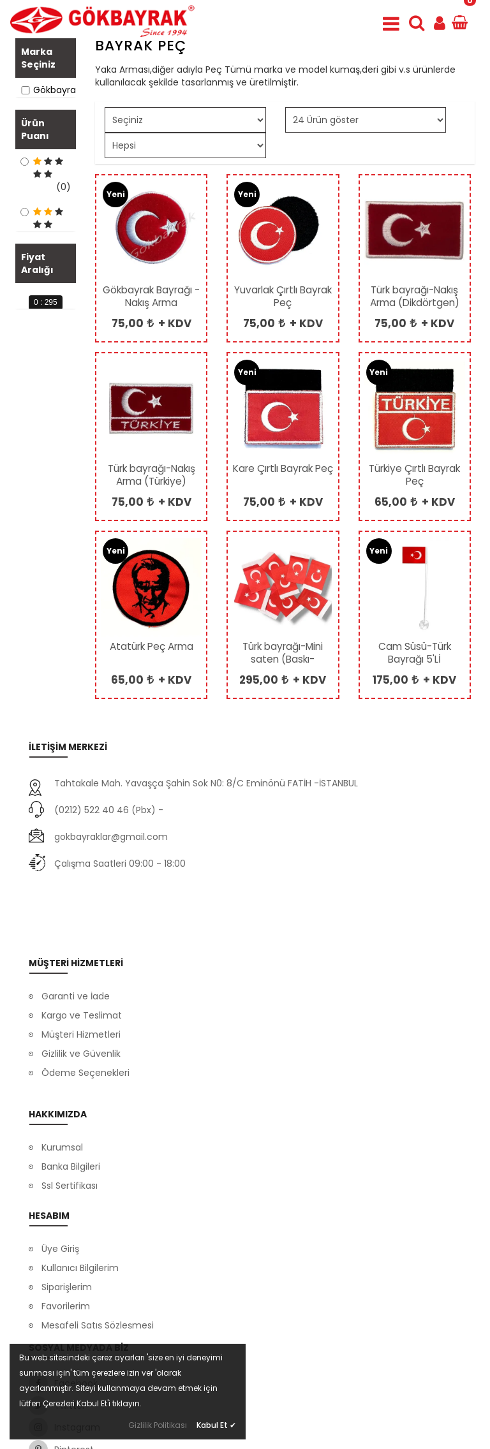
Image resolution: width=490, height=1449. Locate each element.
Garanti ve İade (75, 929)
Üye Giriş (60, 1187)
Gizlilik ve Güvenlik (81, 987)
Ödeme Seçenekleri (85, 1006)
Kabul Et (216, 1425)
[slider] (20, 417)
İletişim (57, 1125)
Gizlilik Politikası (157, 1425)
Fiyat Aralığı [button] (37, 359)
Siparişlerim (66, 1225)
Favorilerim (65, 1245)
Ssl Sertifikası (69, 1106)
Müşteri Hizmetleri (81, 968)
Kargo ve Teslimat (81, 949)
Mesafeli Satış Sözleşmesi (97, 1264)
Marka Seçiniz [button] (38, 58)
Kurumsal (62, 1068)
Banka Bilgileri (70, 1087)
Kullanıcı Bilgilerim (80, 1206)
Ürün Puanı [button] (35, 148)
